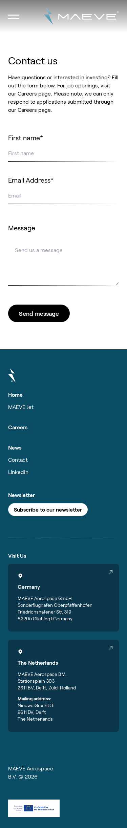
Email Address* (31, 180)
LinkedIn (18, 472)
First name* (25, 137)
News (14, 447)
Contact (18, 459)
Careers (17, 427)
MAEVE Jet (21, 406)
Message (21, 228)
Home (15, 394)
